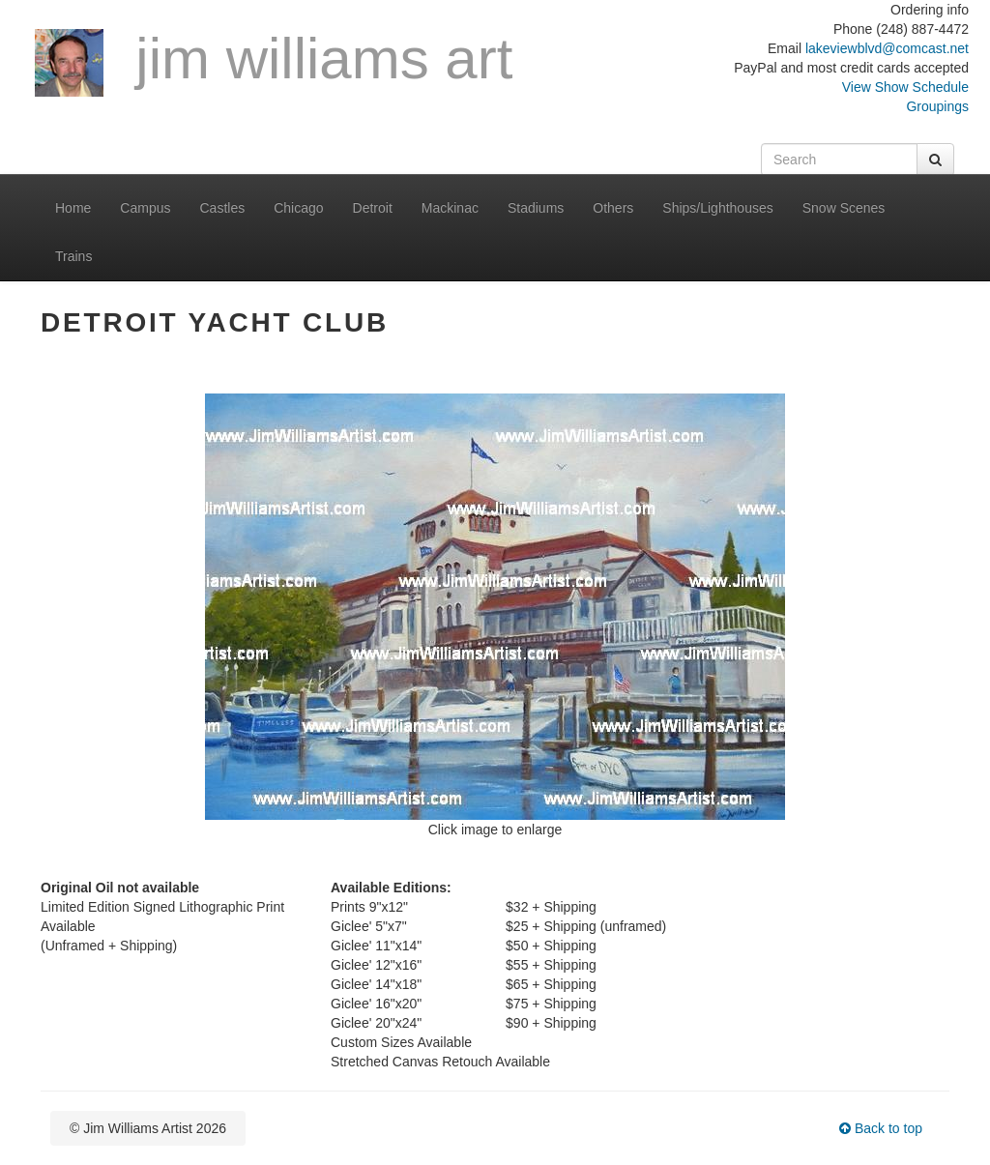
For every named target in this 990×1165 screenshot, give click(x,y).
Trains (73, 256)
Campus (145, 208)
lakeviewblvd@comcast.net (887, 48)
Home (73, 208)
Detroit (373, 208)
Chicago (298, 208)
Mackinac (450, 208)
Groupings (937, 106)
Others (613, 208)
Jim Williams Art (273, 62)
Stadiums (536, 208)
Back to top (880, 1128)
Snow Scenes (844, 208)
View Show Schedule (905, 87)
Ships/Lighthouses (717, 208)
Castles (223, 208)
